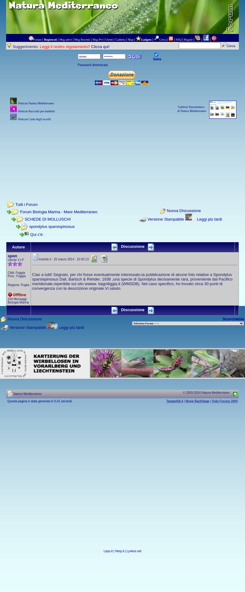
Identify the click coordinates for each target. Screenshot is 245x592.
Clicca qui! (100, 46)
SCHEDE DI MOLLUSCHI (48, 219)
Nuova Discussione (184, 211)
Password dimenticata (93, 65)
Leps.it (108, 551)
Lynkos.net (134, 551)
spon (12, 256)
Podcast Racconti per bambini (36, 111)
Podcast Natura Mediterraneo (36, 103)
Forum (37, 39)
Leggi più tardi (209, 219)
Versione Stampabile (166, 219)
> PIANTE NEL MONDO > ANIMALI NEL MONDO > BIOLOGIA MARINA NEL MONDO (188, 323)
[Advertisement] (122, 153)
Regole (188, 39)
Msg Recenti (82, 39)
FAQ (179, 39)
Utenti (109, 39)
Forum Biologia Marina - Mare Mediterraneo (58, 212)
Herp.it (119, 551)
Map (130, 39)
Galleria (120, 39)
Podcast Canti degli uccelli (34, 119)
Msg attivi (65, 39)
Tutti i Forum (26, 204)
